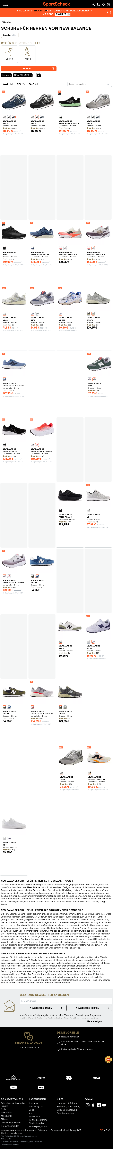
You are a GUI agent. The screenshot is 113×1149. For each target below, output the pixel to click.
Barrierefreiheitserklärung (63, 1130)
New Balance (33, 887)
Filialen (4, 1119)
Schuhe (6, 22)
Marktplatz (34, 1116)
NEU (21, 84)
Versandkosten (30, 1136)
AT (105, 1130)
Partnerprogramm (38, 1120)
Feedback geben (65, 1113)
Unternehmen (37, 1099)
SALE (33, 84)
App (31, 1113)
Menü (5, 5)
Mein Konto (6, 1116)
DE (101, 1130)
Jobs (31, 1110)
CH (110, 1130)
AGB (79, 1130)
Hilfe (60, 1099)
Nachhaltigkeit (36, 1106)
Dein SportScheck (12, 1099)
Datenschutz (43, 1130)
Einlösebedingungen (10, 1144)
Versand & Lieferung (67, 1110)
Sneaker (9, 35)
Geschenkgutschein (10, 1122)
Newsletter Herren (93, 1008)
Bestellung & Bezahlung (68, 1106)
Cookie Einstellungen (11, 1133)
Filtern (38, 68)
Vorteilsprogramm (38, 1126)
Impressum (30, 1130)
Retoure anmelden (10, 1126)
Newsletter (6, 1112)
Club (3, 1109)
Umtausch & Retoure (67, 1103)
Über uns (33, 1103)
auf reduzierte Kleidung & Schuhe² (69, 11)
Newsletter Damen (46, 1008)
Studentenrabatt (37, 1123)
